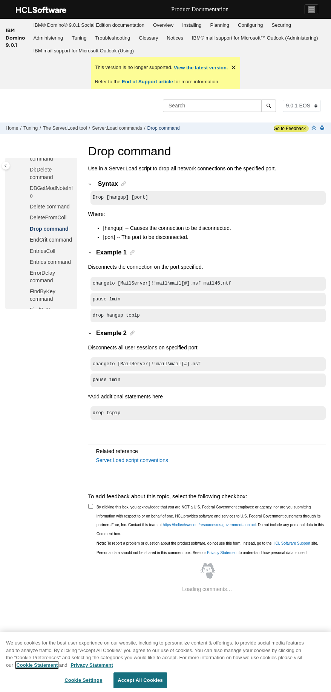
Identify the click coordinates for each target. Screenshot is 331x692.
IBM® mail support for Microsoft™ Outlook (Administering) (255, 38)
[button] (27, 170)
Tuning (79, 38)
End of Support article (147, 81)
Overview (163, 25)
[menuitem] (89, 25)
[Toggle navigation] (311, 9)
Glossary (148, 38)
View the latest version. (200, 67)
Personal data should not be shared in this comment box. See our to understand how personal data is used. (202, 553)
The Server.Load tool (65, 128)
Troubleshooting (112, 38)
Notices (175, 38)
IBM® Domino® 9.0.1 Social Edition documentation (89, 25)
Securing (281, 25)
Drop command (163, 128)
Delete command (50, 207)
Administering (48, 38)
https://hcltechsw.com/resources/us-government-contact (209, 525)
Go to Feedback (290, 128)
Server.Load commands (117, 128)
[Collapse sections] (314, 128)
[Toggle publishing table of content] (6, 166)
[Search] (268, 106)
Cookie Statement (37, 665)
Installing (191, 25)
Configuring (250, 25)
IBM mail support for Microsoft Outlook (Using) (84, 51)
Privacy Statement (222, 553)
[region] (165, 662)
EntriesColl (42, 251)
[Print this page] (322, 128)
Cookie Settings (83, 680)
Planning (219, 25)
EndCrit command (51, 240)
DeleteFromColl (48, 217)
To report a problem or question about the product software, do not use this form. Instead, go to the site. (207, 543)
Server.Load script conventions (132, 460)
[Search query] (219, 106)
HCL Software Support (291, 543)
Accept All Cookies (140, 680)
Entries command (50, 262)
